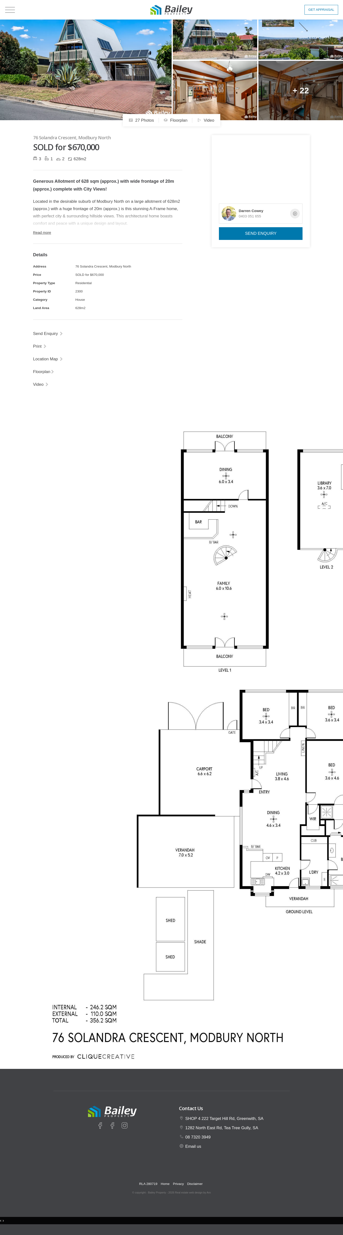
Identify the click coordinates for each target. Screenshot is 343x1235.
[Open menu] (10, 10)
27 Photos (141, 120)
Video (205, 120)
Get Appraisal (321, 9)
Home (165, 1184)
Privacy (178, 1184)
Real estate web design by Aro (193, 1192)
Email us (193, 1146)
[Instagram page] (124, 1126)
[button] (40, 346)
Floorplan (175, 120)
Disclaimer (195, 1184)
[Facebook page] (101, 1126)
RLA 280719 (148, 1184)
